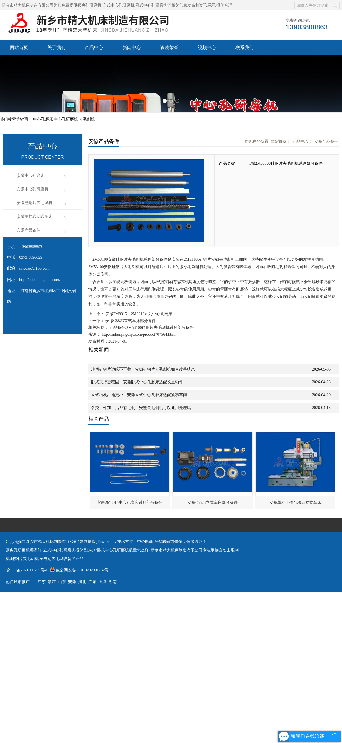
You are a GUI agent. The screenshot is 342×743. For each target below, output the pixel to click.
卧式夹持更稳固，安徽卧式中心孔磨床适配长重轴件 (137, 382)
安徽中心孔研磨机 (32, 189)
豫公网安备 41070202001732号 (79, 570)
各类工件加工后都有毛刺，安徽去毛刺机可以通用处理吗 (141, 408)
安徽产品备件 (28, 230)
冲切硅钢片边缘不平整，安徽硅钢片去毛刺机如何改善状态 (143, 369)
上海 (102, 582)
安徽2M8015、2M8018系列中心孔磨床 (138, 314)
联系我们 (244, 47)
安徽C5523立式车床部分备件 (130, 321)
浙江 (52, 582)
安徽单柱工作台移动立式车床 (295, 502)
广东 (92, 582)
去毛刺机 (87, 119)
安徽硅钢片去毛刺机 (34, 203)
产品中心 (94, 47)
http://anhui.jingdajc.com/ (39, 280)
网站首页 (19, 47)
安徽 (72, 582)
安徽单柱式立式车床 (34, 216)
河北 (82, 582)
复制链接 (88, 542)
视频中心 (207, 47)
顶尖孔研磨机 (89, 5)
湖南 (113, 582)
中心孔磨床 (43, 119)
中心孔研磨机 (66, 119)
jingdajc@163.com (34, 268)
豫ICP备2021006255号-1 (27, 570)
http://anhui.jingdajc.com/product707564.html (139, 334)
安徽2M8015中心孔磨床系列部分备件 (129, 502)
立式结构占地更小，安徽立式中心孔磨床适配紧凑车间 (139, 395)
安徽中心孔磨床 (30, 175)
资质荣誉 (169, 47)
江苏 (42, 582)
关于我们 (56, 47)
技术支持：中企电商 (135, 542)
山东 (62, 582)
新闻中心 (132, 47)
